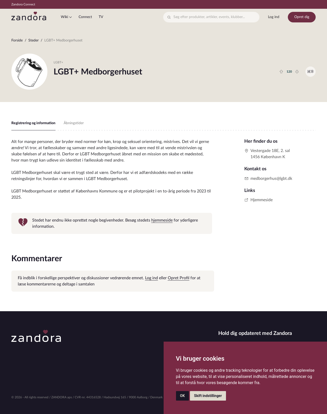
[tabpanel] (111, 186)
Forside (17, 40)
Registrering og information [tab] (33, 123)
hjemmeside (162, 220)
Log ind (273, 17)
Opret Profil (178, 278)
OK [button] (182, 396)
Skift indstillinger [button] (208, 396)
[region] (163, 41)
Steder (33, 40)
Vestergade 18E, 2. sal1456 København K (267, 154)
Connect (85, 17)
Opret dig (301, 17)
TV (101, 17)
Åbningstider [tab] (74, 123)
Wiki (64, 17)
